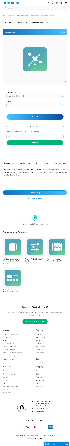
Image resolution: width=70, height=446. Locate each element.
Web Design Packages (10, 386)
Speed (5, 340)
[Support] (53, 3)
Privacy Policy (7, 393)
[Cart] (61, 3)
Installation (11, 92)
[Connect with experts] (35, 321)
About (38, 371)
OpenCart (39, 350)
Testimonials (40, 380)
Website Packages (9, 359)
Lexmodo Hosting (9, 356)
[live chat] (56, 444)
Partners (39, 386)
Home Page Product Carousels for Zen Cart (55, 260)
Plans (4, 383)
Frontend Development (10, 334)
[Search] (35, 8)
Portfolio (39, 377)
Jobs (37, 383)
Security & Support (9, 350)
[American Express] (50, 427)
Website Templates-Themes (12, 353)
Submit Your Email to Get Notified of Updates (22, 132)
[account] (57, 3)
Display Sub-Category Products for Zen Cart (10, 291)
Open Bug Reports (9, 374)
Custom (38, 359)
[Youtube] (41, 420)
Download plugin (35, 127)
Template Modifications (21, 15)
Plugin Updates (8, 371)
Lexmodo (39, 356)
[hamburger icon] (66, 2)
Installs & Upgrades (9, 347)
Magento (39, 340)
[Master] (35, 427)
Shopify (38, 343)
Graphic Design (8, 337)
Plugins (10, 15)
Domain (9, 101)
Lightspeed (40, 353)
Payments (6, 380)
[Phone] (49, 3)
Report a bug (35, 193)
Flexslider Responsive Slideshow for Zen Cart (11, 260)
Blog (37, 374)
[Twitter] (32, 420)
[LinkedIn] (37, 420)
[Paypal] (19, 427)
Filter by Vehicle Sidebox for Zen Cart (34, 260)
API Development (8, 343)
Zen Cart (39, 334)
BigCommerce (40, 347)
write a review (43, 224)
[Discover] (42, 427)
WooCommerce (41, 337)
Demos (5, 377)
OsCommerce (40, 362)
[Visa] (27, 427)
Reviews (5, 389)
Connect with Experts (35, 322)
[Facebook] (28, 420)
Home (4, 15)
